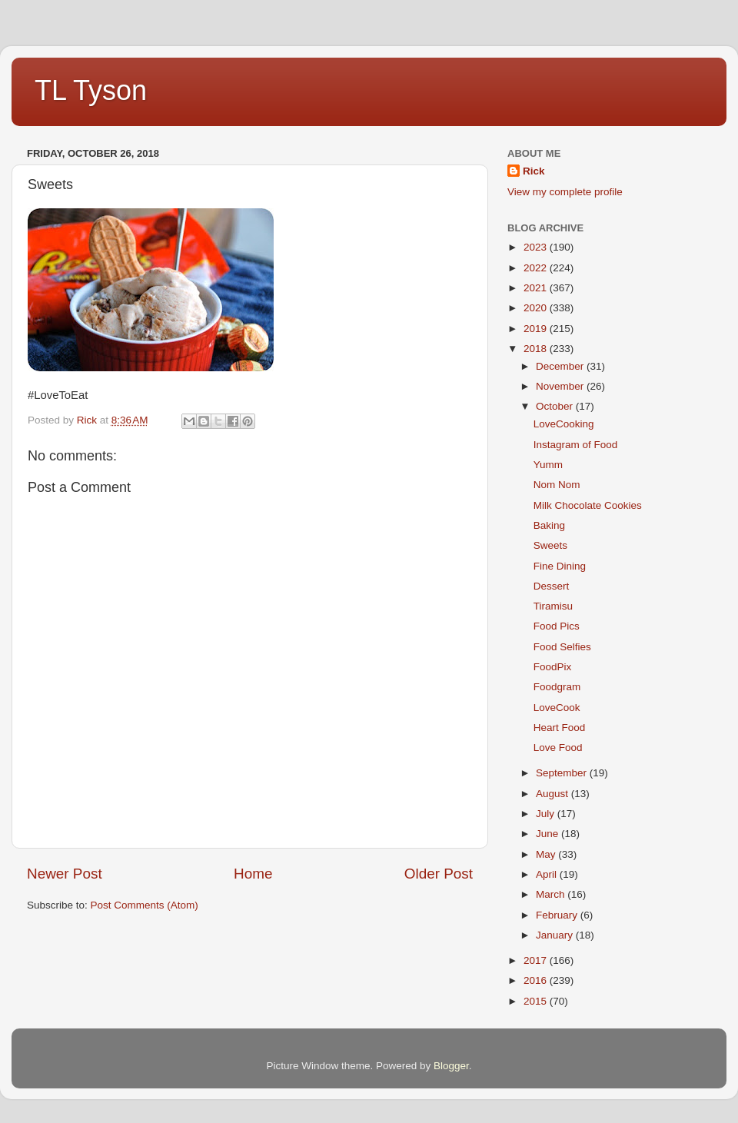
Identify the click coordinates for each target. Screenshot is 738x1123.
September (563, 773)
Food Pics (557, 626)
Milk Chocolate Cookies (588, 505)
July (546, 813)
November (561, 386)
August (553, 793)
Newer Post (64, 874)
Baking (549, 525)
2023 (537, 247)
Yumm (548, 464)
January (556, 935)
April (548, 874)
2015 (537, 1001)
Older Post (438, 874)
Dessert (552, 586)
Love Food (558, 747)
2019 (537, 328)
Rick (534, 171)
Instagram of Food (576, 444)
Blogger (451, 1066)
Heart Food (560, 727)
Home (253, 874)
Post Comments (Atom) (144, 905)
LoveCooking (564, 424)
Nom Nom (557, 484)
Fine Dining (560, 566)
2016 (537, 980)
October (556, 406)
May (547, 854)
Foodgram (557, 687)
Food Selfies (562, 647)
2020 (537, 308)
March (551, 894)
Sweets (550, 545)
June (548, 833)
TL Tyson (91, 90)
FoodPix (553, 667)
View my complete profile (565, 192)
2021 (537, 288)
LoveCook (557, 707)
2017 (537, 960)
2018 (537, 348)
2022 (537, 268)
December (561, 366)
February (558, 915)
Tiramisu (553, 606)
